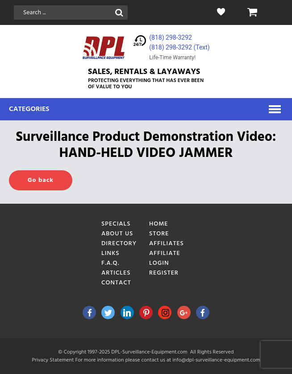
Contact (116, 283)
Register (164, 273)
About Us (117, 234)
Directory (119, 243)
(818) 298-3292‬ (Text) (179, 47)
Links (110, 253)
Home (158, 224)
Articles (116, 273)
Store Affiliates (166, 239)
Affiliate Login (164, 258)
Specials (116, 224)
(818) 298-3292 (170, 37)
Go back (41, 180)
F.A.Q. (110, 263)
